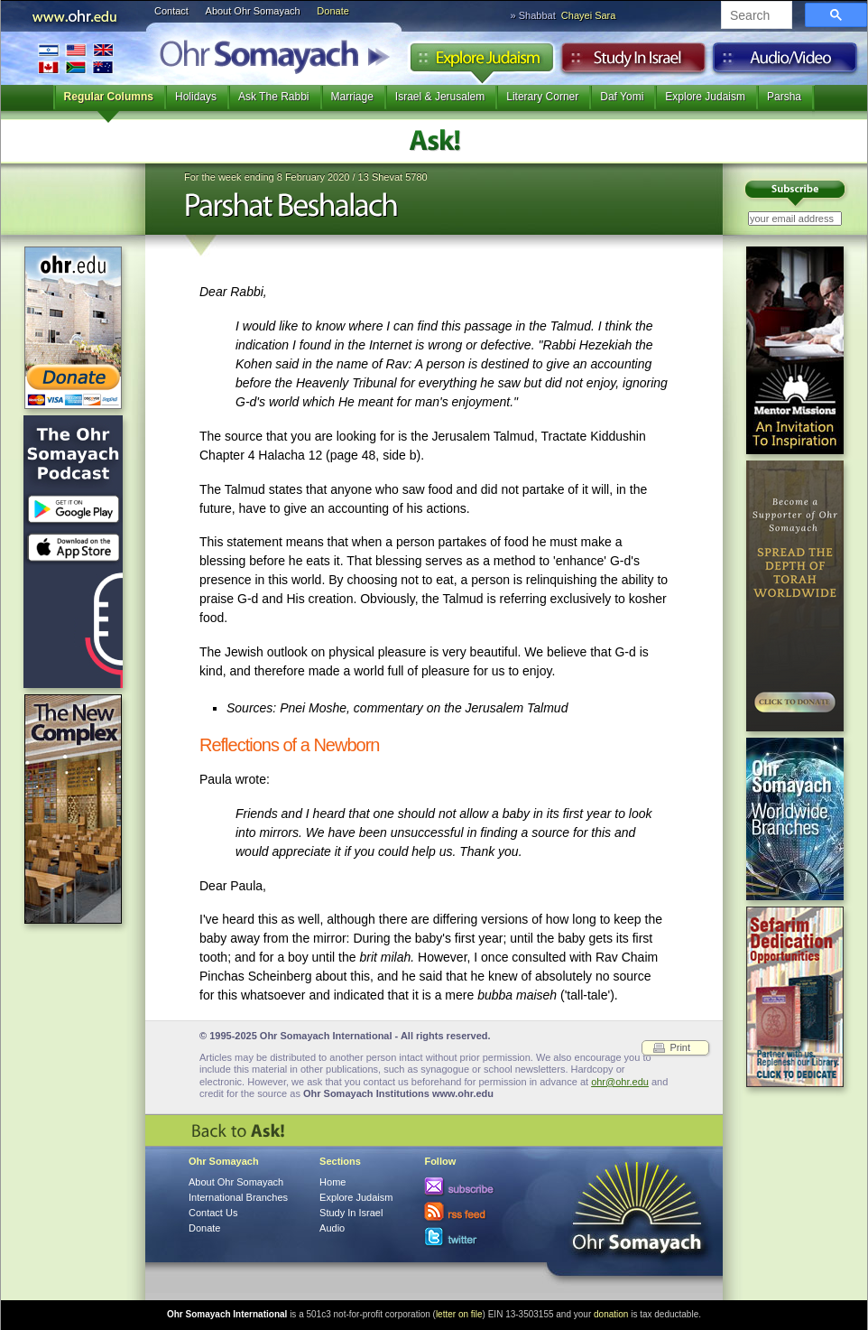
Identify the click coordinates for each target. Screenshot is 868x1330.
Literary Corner (542, 96)
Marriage (352, 96)
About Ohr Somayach (253, 10)
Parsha (784, 96)
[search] (755, 16)
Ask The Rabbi (273, 96)
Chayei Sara (588, 15)
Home (332, 1182)
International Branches (76, 58)
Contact (171, 10)
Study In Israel (351, 1212)
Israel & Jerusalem (440, 96)
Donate (332, 10)
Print (679, 1047)
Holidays (196, 96)
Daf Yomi (621, 96)
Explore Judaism (481, 62)
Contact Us (213, 1212)
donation (611, 1314)
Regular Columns (108, 96)
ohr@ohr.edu (620, 1081)
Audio (785, 62)
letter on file (459, 1314)
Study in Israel (633, 62)
